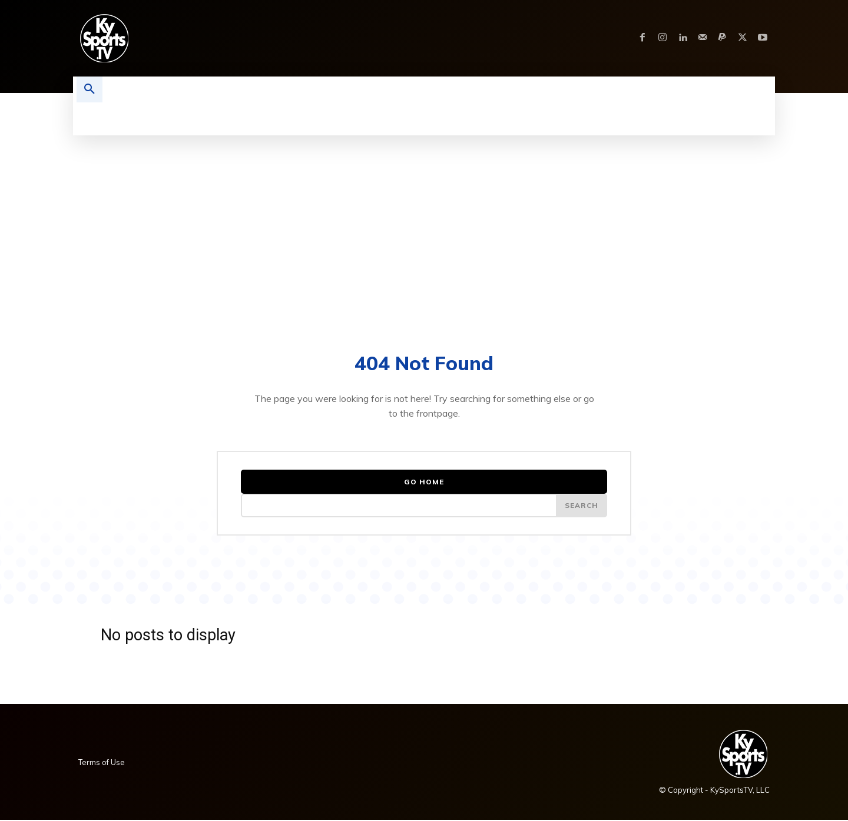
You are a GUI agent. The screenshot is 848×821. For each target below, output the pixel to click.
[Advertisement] (424, 223)
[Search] (581, 506)
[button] (89, 89)
